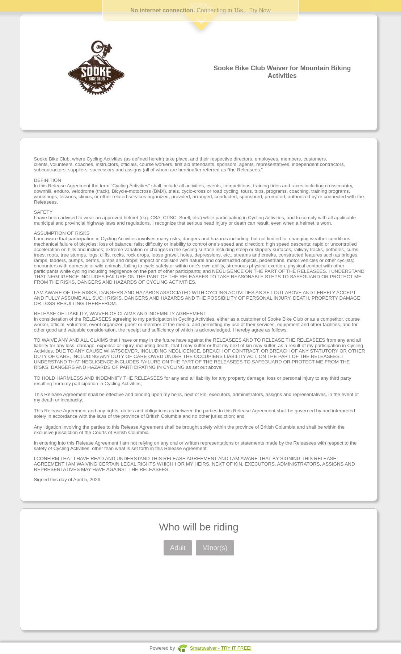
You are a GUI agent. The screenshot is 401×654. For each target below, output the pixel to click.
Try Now (260, 10)
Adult (178, 547)
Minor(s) (215, 547)
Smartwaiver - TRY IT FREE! (221, 648)
